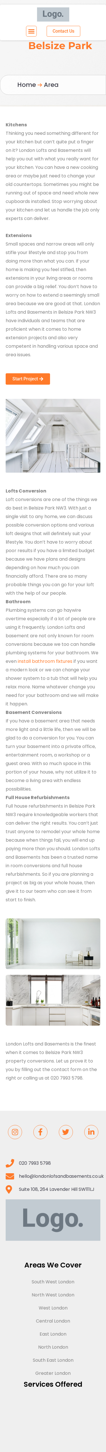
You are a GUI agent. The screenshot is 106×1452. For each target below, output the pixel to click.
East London (53, 1334)
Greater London (53, 1373)
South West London (53, 1282)
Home (26, 84)
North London (53, 1347)
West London (53, 1308)
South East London (53, 1360)
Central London (53, 1321)
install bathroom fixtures (45, 661)
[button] (31, 31)
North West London (53, 1295)
